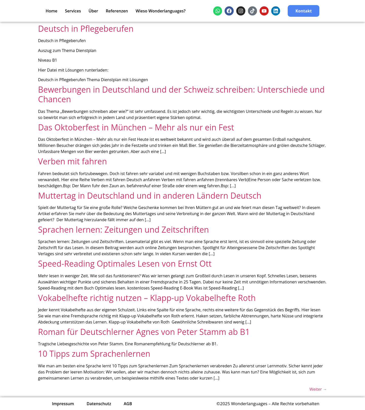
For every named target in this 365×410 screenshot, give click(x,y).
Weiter (318, 389)
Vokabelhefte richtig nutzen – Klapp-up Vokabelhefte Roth (147, 297)
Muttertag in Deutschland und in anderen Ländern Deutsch (149, 195)
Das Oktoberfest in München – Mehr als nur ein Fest (136, 127)
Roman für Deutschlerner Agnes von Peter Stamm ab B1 (144, 331)
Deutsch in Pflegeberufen (86, 28)
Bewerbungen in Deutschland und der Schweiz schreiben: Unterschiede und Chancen (181, 94)
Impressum (63, 403)
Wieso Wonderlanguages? (161, 11)
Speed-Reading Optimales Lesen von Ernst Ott (125, 263)
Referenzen (117, 11)
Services (73, 11)
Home (51, 11)
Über (93, 11)
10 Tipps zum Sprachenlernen (94, 353)
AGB (128, 403)
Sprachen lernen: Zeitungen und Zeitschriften (123, 229)
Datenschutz (99, 403)
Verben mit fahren (72, 161)
